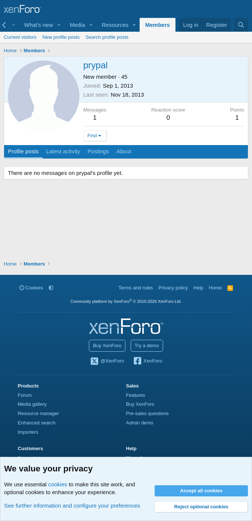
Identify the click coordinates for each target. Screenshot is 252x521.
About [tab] (123, 151)
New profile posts (61, 37)
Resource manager (38, 413)
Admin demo (139, 423)
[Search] (241, 25)
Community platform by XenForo (126, 301)
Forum (25, 395)
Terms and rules (135, 288)
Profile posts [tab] (23, 151)
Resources (115, 25)
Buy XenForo (107, 345)
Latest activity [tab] (63, 151)
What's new (38, 25)
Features (135, 395)
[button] (59, 25)
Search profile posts (106, 37)
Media (77, 25)
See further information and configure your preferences (72, 505)
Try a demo (147, 345)
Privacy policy (173, 288)
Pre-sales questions (147, 413)
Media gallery (32, 404)
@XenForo (107, 361)
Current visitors (20, 37)
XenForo (147, 361)
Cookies (31, 288)
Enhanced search (37, 423)
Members (157, 25)
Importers (28, 432)
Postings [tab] (98, 151)
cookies (57, 484)
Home (215, 288)
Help (198, 288)
